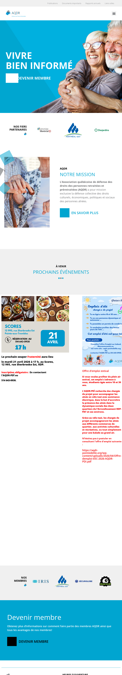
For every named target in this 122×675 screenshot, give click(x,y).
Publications (52, 3)
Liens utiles (109, 3)
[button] (114, 13)
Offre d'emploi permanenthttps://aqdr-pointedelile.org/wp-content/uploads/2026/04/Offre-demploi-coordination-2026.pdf (21, 566)
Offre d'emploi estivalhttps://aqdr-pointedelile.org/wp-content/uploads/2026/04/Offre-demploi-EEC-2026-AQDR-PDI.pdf (101, 416)
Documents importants (71, 3)
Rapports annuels (93, 3)
